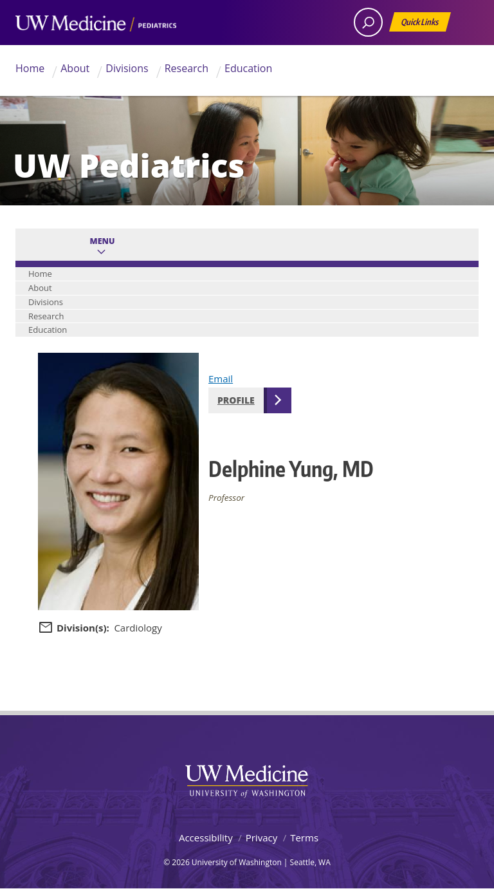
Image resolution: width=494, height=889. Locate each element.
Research (186, 68)
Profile (236, 400)
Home (29, 68)
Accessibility (206, 837)
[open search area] (368, 22)
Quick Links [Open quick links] (420, 24)
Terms (304, 837)
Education (248, 68)
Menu (102, 241)
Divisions (126, 68)
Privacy (261, 837)
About (74, 68)
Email (220, 378)
